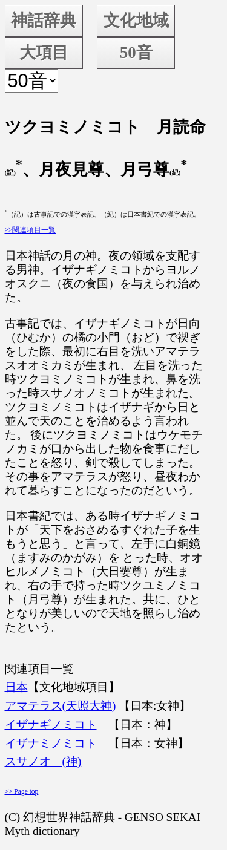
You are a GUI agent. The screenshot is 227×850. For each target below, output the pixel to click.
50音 (136, 53)
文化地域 (136, 20)
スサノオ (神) (43, 761)
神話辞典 (43, 20)
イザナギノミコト (51, 724)
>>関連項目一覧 (30, 230)
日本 (16, 687)
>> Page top (22, 791)
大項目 (43, 53)
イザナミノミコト (51, 743)
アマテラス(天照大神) (60, 705)
